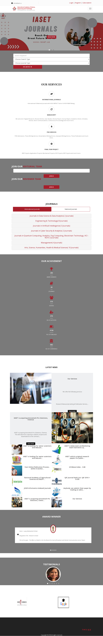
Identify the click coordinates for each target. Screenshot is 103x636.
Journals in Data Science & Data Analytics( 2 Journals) (51, 216)
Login (71, 3)
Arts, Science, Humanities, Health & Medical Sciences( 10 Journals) (51, 247)
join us (51, 176)
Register (78, 3)
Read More (51, 37)
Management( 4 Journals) (51, 242)
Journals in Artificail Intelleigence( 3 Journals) (51, 226)
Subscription (87, 3)
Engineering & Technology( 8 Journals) (51, 221)
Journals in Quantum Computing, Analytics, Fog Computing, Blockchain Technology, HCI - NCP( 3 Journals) (52, 236)
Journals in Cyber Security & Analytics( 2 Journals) (51, 231)
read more (72, 411)
